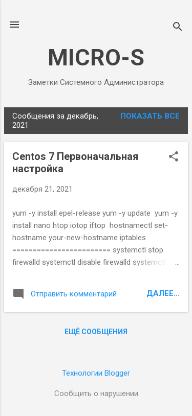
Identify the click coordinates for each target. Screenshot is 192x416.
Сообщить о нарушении (96, 393)
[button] (173, 157)
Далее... (163, 293)
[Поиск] (178, 27)
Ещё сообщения (96, 332)
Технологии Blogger (96, 373)
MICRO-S (96, 57)
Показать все (150, 116)
